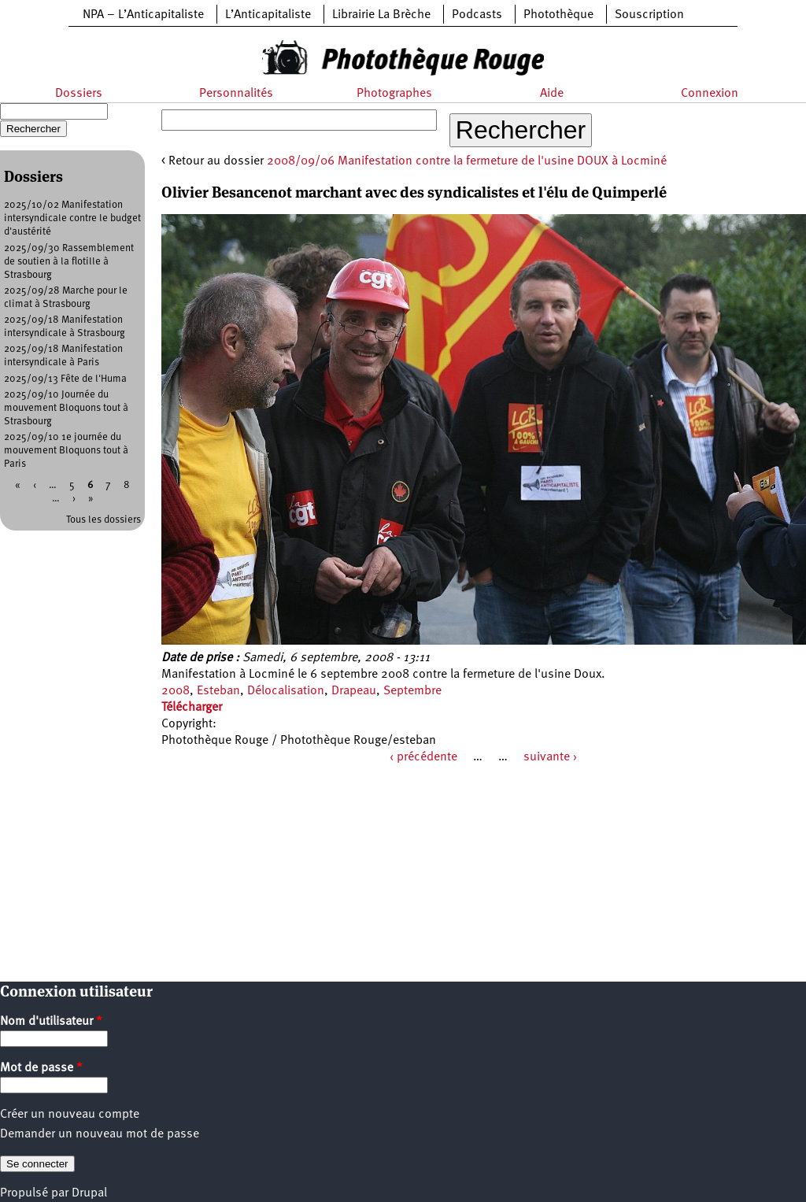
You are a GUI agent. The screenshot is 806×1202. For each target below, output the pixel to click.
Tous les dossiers (103, 520)
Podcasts (477, 15)
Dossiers (78, 93)
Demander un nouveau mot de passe (99, 1134)
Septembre (412, 691)
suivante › (550, 757)
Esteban (218, 691)
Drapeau (353, 691)
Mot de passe (41, 1068)
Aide (552, 93)
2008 (175, 691)
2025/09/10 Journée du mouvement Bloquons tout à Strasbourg (66, 408)
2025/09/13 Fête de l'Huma (65, 379)
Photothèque (558, 15)
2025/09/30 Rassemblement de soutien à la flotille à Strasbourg (69, 261)
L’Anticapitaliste (268, 15)
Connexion (709, 93)
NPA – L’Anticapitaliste (143, 15)
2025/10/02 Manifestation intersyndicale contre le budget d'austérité (72, 218)
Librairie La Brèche (381, 15)
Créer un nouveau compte (69, 1114)
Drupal (89, 1193)
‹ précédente (423, 757)
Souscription (649, 15)
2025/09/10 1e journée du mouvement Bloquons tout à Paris (66, 450)
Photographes (394, 93)
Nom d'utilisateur (51, 1021)
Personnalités (236, 93)
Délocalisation (285, 691)
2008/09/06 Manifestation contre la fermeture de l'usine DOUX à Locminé (467, 161)
